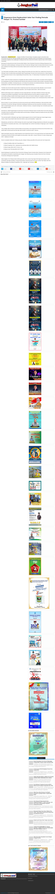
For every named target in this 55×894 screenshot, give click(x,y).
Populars (33, 758)
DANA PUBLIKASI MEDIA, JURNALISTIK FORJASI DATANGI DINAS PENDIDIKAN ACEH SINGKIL (44, 777)
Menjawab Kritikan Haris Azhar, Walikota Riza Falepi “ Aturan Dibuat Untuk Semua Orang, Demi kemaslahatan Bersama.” (43, 812)
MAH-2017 (52, 892)
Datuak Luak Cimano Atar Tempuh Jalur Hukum (43, 820)
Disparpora (6, 166)
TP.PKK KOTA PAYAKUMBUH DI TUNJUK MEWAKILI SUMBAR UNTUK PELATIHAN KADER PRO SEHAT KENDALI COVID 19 (43, 828)
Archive (41, 758)
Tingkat (43, 166)
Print (45, 22)
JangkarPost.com (4, 892)
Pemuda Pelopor (28, 166)
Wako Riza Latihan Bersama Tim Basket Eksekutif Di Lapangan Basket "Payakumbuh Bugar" (42, 793)
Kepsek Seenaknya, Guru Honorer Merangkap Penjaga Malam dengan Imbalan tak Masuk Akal (43, 762)
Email (49, 22)
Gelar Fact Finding (13, 166)
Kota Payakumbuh (20, 166)
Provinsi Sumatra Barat (37, 166)
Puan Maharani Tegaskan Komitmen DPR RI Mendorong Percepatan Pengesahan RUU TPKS (43, 785)
